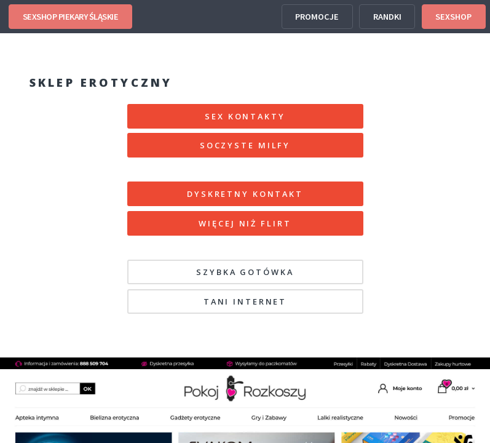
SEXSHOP (453, 16)
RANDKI (387, 16)
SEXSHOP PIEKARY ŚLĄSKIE (71, 16)
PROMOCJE (317, 16)
